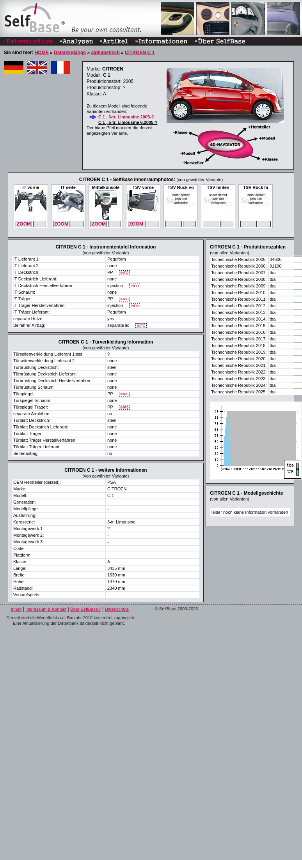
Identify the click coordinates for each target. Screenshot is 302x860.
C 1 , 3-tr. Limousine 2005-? (126, 117)
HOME (42, 52)
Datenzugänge (70, 52)
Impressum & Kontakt (45, 609)
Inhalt (16, 609)
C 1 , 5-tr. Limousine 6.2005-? (128, 122)
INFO (124, 273)
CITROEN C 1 (140, 52)
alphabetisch (105, 52)
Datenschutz (117, 609)
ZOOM (24, 224)
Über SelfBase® (85, 609)
